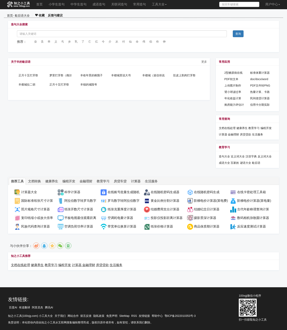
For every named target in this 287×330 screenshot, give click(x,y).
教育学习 (253, 128)
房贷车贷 (120, 181)
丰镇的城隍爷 (88, 84)
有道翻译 (24, 307)
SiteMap (124, 315)
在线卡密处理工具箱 (251, 192)
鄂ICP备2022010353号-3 (180, 315)
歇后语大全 (22, 15)
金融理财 (233, 134)
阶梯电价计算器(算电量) (254, 200)
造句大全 (224, 156)
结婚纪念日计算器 (206, 209)
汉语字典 (251, 156)
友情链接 (144, 315)
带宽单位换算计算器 (122, 226)
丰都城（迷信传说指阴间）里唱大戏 (153, 75)
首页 (39, 4)
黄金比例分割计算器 (165, 200)
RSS (134, 315)
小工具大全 (46, 315)
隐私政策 (98, 315)
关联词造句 (119, 4)
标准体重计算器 (260, 72)
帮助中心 (157, 315)
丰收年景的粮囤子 (91, 75)
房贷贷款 (245, 134)
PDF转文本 (231, 79)
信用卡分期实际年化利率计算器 (260, 105)
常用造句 (139, 4)
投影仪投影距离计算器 (167, 218)
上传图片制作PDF (232, 85)
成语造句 (98, 4)
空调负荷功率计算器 (78, 226)
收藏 (40, 15)
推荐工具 (17, 181)
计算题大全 (29, 192)
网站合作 (73, 315)
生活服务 (257, 134)
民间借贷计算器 (260, 98)
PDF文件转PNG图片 (260, 85)
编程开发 (266, 128)
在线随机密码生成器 (165, 192)
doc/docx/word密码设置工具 (259, 79)
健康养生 (242, 128)
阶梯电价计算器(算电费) (211, 200)
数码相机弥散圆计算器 (253, 218)
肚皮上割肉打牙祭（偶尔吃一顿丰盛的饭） (184, 75)
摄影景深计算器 (205, 218)
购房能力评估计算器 (234, 105)
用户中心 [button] (272, 4)
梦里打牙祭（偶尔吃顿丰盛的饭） (60, 75)
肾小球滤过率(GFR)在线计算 (233, 92)
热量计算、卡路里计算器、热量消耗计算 (260, 92)
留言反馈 (85, 315)
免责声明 (111, 315)
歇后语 (256, 162)
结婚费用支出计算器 (165, 209)
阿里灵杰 (37, 307)
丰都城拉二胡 (27, 84)
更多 (204, 61)
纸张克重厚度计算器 (122, 209)
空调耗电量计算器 (120, 218)
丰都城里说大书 (121, 75)
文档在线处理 (227, 128)
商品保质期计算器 (206, 226)
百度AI (13, 307)
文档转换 (34, 181)
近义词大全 (238, 156)
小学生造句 (57, 4)
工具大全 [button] (159, 4)
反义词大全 (265, 156)
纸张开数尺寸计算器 (78, 209)
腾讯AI (49, 307)
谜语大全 (245, 162)
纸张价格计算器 (162, 226)
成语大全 (225, 162)
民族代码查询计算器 (35, 226)
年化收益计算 (232, 98)
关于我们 (60, 315)
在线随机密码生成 (206, 192)
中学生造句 (78, 4)
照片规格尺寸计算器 (35, 209)
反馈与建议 (55, 15)
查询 (238, 33)
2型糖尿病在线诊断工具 (233, 73)
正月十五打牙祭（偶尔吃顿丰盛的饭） (30, 75)
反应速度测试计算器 (251, 226)
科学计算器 (72, 192)
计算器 (223, 134)
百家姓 (235, 162)
